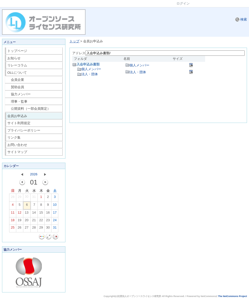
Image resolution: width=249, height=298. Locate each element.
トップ (74, 41)
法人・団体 (89, 74)
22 (41, 221)
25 (12, 229)
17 (55, 214)
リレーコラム (17, 65)
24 (55, 221)
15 (41, 214)
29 (19, 198)
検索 (241, 19)
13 (26, 214)
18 (12, 221)
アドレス (78, 53)
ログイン (183, 3)
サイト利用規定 (18, 123)
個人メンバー (91, 69)
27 (26, 229)
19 (19, 221)
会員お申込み (17, 116)
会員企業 (16, 80)
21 (34, 221)
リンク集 (14, 137)
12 (19, 214)
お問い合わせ (17, 145)
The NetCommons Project (232, 296)
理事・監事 (17, 101)
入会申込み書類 (88, 64)
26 (19, 229)
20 (26, 221)
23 (48, 221)
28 (12, 198)
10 (55, 206)
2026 (34, 174)
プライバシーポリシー (23, 130)
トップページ (17, 51)
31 (34, 198)
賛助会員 (16, 87)
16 (48, 214)
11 (12, 214)
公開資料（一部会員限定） (29, 108)
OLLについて (17, 72)
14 (34, 214)
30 (26, 198)
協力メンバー (19, 94)
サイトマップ (17, 152)
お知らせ (14, 58)
